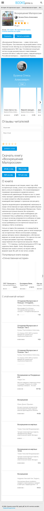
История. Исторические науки (18, 30)
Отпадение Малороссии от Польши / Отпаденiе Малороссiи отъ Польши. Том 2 (28, 302)
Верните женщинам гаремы (28, 110)
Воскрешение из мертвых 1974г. (27, 450)
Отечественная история (11, 31)
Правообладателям (9, 508)
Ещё (22, 84)
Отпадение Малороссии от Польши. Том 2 (27, 327)
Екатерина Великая (27, 284)
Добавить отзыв (9, 148)
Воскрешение (22, 400)
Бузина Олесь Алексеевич (28, 17)
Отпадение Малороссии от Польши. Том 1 (27, 351)
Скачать (7, 36)
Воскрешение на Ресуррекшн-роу (28, 376)
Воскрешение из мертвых (27, 425)
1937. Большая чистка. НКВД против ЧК (10, 284)
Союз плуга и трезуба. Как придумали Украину (11, 110)
